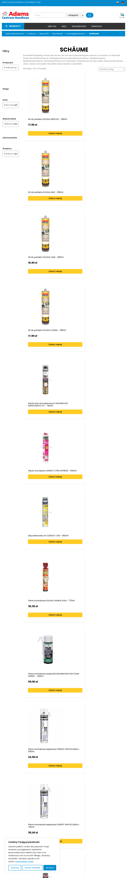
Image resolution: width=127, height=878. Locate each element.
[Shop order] (111, 69)
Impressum (97, 26)
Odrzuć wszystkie (32, 867)
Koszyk (122, 16)
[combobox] (9, 68)
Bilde (64, 26)
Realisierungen (79, 26)
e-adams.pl (96, 838)
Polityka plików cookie (24, 861)
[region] (32, 855)
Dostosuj (15, 867)
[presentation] (5, 724)
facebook (95, 845)
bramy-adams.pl (98, 842)
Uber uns (52, 26)
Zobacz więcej (41, 125)
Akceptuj (50, 867)
